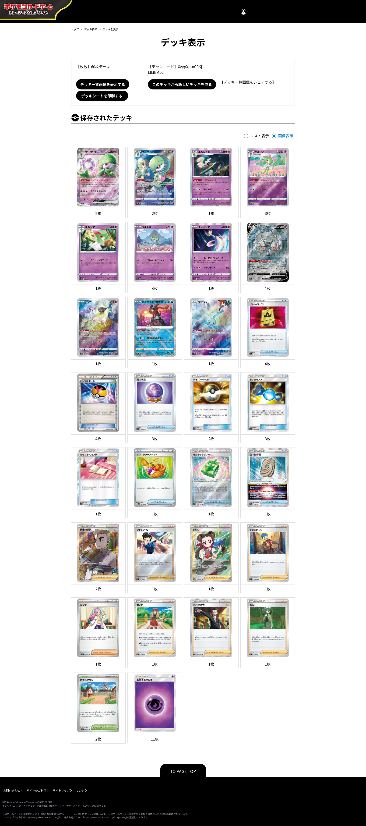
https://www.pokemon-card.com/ (40, 817)
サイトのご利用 (36, 790)
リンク (80, 790)
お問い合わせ (11, 790)
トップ (75, 29)
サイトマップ (61, 790)
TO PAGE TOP (183, 771)
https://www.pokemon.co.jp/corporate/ (104, 817)
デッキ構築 (90, 29)
